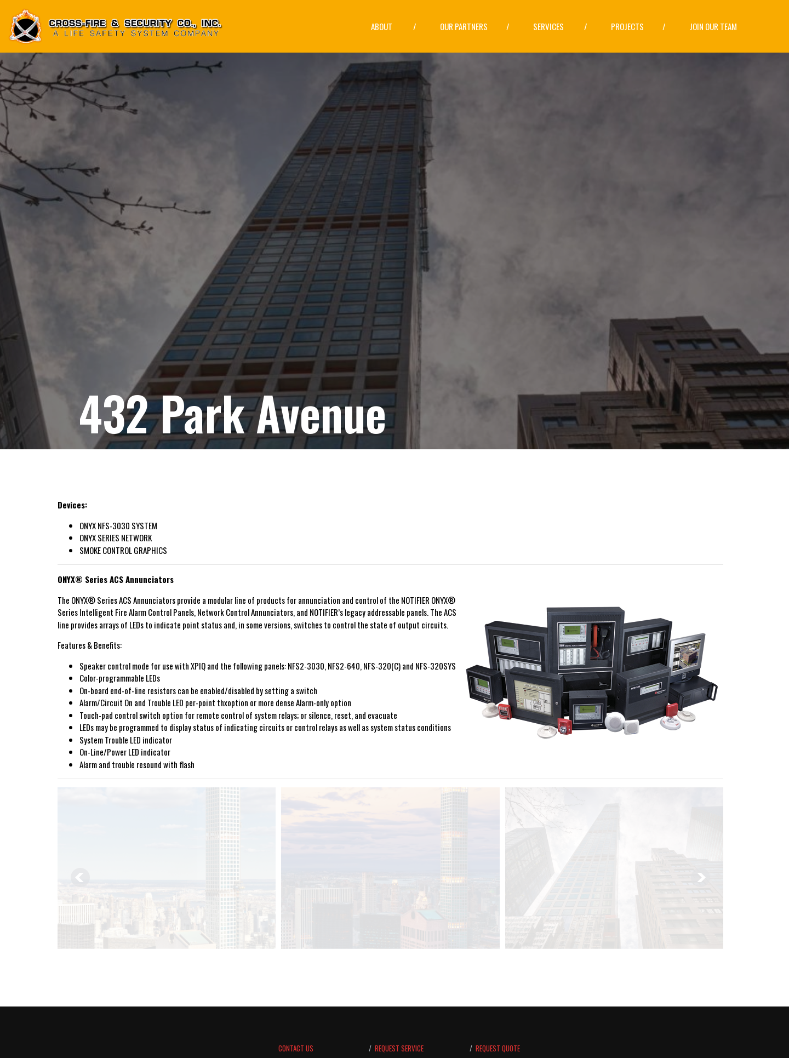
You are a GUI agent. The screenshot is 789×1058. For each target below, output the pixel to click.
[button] (393, 27)
